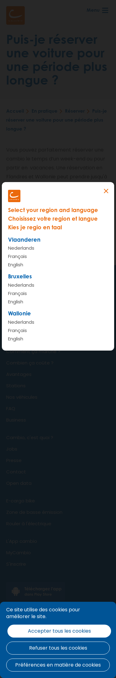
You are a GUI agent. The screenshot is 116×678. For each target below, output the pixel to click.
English (15, 264)
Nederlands (21, 248)
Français (17, 256)
